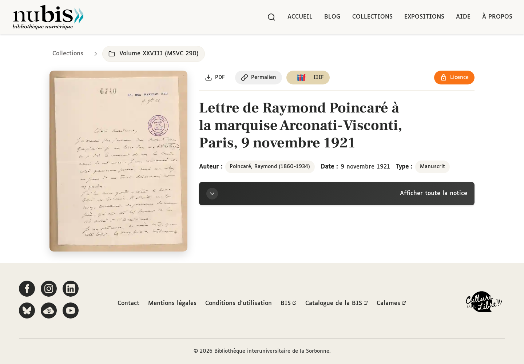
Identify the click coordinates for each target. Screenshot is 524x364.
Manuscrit (432, 166)
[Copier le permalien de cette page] (258, 77)
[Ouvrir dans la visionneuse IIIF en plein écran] (118, 161)
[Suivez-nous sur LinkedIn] (71, 289)
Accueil (300, 17)
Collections (372, 17)
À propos (497, 17)
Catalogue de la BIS (336, 303)
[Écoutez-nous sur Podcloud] (49, 310)
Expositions (424, 17)
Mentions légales (172, 303)
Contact (128, 303)
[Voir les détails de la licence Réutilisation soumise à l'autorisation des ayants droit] (454, 77)
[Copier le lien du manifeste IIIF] (308, 77)
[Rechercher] (271, 17)
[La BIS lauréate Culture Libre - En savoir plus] (484, 303)
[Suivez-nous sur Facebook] (27, 289)
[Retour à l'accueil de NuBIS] (48, 17)
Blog (332, 17)
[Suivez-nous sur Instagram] (49, 289)
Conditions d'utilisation (238, 303)
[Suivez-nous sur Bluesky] (27, 310)
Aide (463, 17)
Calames (391, 303)
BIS (289, 303)
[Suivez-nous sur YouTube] (71, 310)
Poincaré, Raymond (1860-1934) (270, 166)
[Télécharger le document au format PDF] (215, 77)
